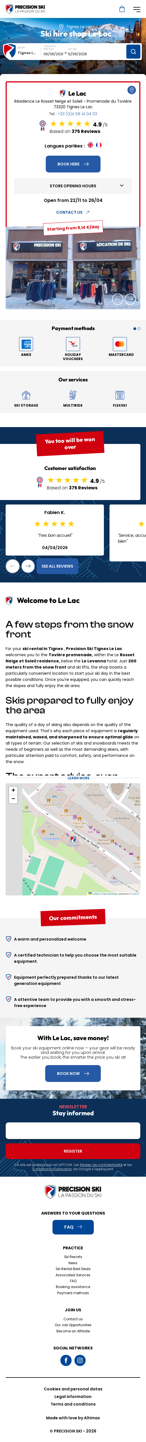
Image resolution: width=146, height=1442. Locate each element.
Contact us (73, 1319)
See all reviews (57, 566)
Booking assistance (73, 1286)
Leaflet (93, 894)
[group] (73, 268)
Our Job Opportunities (73, 1325)
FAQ (73, 1281)
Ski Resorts (73, 1256)
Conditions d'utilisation (52, 1169)
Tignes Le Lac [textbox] (29, 52)
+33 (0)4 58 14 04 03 (77, 114)
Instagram (80, 1360)
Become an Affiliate (73, 1331)
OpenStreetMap (109, 894)
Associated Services (73, 1275)
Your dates (50, 46)
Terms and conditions (73, 1404)
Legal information (73, 1396)
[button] (117, 299)
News (73, 1263)
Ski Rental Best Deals (73, 1268)
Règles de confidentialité (101, 1164)
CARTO (135, 894)
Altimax (92, 1418)
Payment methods (73, 1293)
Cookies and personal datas (73, 1389)
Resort (21, 48)
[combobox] (29, 53)
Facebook (66, 1360)
